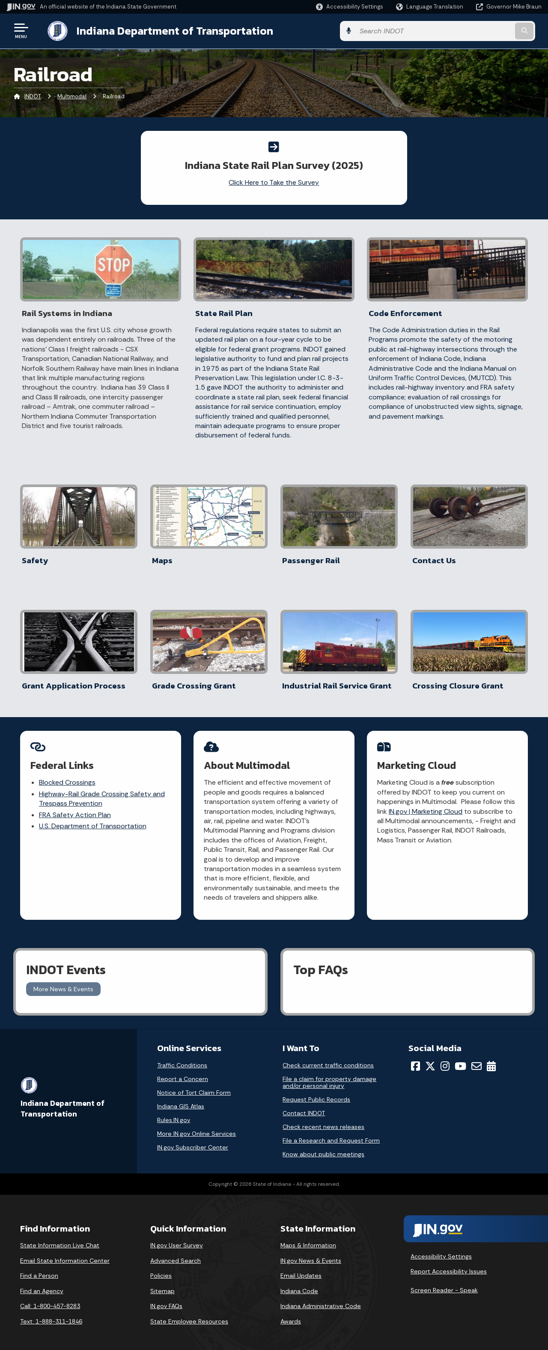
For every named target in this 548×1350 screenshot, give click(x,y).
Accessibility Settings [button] (441, 1249)
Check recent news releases (323, 1120)
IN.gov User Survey (176, 1238)
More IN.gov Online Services (196, 1127)
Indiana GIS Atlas (180, 1099)
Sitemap (162, 1284)
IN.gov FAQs (166, 1299)
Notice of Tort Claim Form (194, 1086)
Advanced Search (175, 1254)
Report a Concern (182, 1072)
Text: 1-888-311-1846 (51, 1314)
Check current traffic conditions (328, 1058)
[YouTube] (460, 1059)
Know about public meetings (323, 1147)
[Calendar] (491, 1059)
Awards (290, 1314)
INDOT (32, 96)
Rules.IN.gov (173, 1113)
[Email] (476, 1059)
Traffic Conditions (182, 1058)
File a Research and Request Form (331, 1133)
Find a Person (39, 1269)
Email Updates (301, 1269)
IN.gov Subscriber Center (192, 1140)
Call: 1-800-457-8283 (50, 1299)
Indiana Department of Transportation (167, 30)
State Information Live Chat (59, 1238)
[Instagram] (445, 1059)
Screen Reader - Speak (444, 1283)
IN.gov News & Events (310, 1254)
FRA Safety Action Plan (75, 808)
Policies (161, 1269)
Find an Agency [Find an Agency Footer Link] (41, 1284)
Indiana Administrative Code (320, 1299)
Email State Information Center (65, 1254)
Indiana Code (299, 1284)
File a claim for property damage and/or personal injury (329, 1075)
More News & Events (63, 982)
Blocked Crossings (67, 776)
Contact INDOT (304, 1106)
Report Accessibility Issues (449, 1265)
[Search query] (480, 30)
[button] (349, 7)
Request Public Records (316, 1092)
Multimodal (71, 96)
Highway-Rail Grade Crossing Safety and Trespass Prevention (102, 792)
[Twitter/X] (430, 1059)
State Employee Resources (189, 1314)
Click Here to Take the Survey (274, 181)
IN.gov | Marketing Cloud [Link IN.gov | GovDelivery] (426, 805)
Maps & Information (308, 1238)
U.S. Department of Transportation (92, 819)
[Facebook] (415, 1059)
